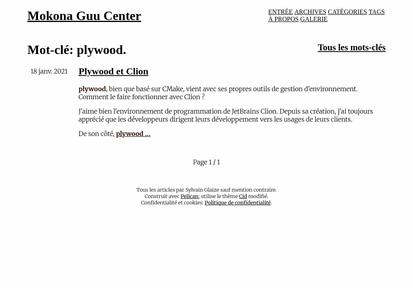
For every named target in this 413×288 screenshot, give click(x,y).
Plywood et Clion (114, 71)
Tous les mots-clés (352, 47)
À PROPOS (283, 19)
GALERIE (313, 19)
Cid (243, 196)
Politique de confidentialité (238, 202)
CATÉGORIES (347, 11)
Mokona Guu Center (84, 15)
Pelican (189, 196)
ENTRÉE (280, 11)
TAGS (377, 11)
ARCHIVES (310, 11)
